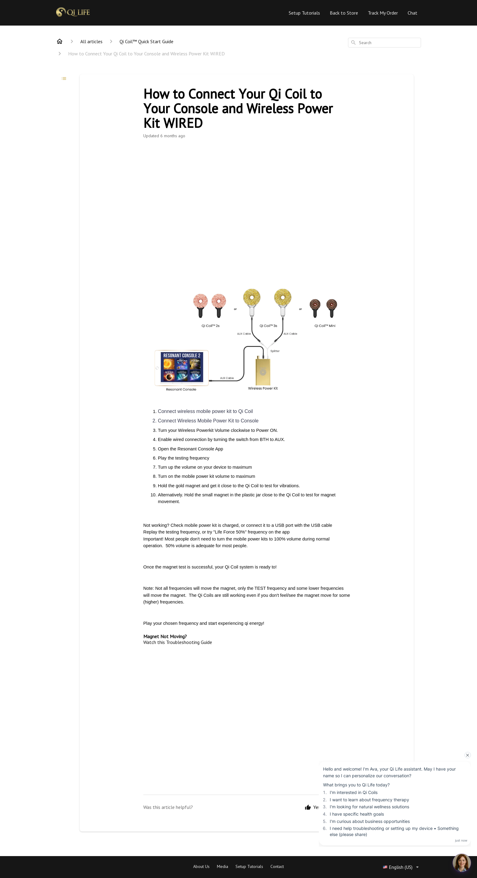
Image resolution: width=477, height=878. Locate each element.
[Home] (59, 41)
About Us (201, 866)
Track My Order (383, 13)
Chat (412, 13)
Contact (277, 866)
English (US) (402, 867)
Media (222, 866)
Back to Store (344, 13)
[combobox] (384, 42)
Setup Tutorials (304, 13)
